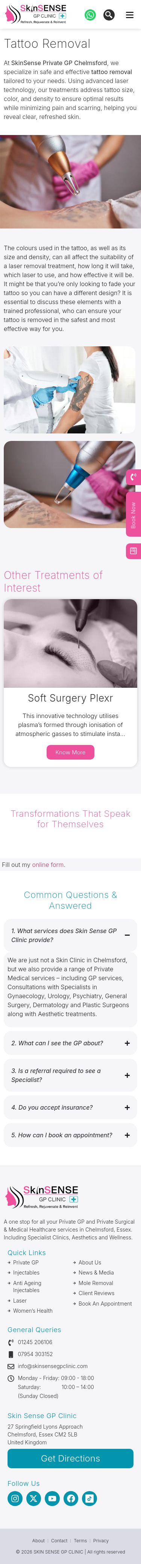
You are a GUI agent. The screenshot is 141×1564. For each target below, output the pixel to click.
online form (48, 864)
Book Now (133, 515)
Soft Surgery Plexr (70, 698)
